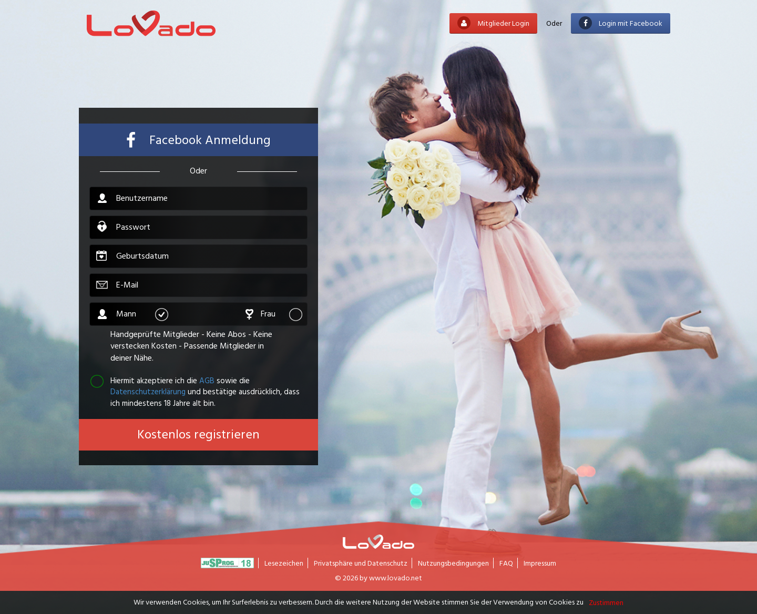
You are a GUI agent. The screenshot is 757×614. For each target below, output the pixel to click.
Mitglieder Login (493, 22)
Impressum (540, 563)
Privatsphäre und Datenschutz (360, 563)
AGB (206, 380)
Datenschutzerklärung (148, 391)
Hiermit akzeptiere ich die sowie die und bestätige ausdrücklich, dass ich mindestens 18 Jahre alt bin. (194, 391)
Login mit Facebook (620, 22)
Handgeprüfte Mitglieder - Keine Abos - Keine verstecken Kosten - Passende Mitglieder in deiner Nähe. (191, 346)
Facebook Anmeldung (198, 140)
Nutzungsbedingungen (453, 563)
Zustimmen (606, 602)
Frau (281, 314)
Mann (142, 314)
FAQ (506, 563)
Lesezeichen (283, 563)
